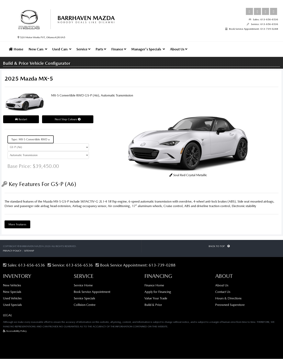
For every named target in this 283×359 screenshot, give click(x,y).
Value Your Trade (155, 298)
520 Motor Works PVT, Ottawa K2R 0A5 (41, 37)
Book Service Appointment (92, 292)
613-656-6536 (31, 265)
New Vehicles (12, 285)
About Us (178, 49)
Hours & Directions (228, 298)
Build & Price (153, 305)
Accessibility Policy (15, 331)
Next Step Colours (68, 119)
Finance (118, 49)
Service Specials (84, 298)
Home (16, 49)
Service (83, 49)
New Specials (12, 292)
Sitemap (29, 250)
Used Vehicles (12, 298)
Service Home (83, 285)
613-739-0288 (162, 265)
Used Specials (12, 305)
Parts (101, 49)
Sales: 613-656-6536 (263, 19)
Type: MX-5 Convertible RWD (30, 139)
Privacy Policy (12, 250)
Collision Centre (85, 305)
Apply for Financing (157, 292)
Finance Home (154, 285)
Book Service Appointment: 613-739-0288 (251, 28)
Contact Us (222, 292)
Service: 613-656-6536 (262, 24)
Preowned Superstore (230, 305)
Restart (21, 119)
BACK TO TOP (219, 246)
